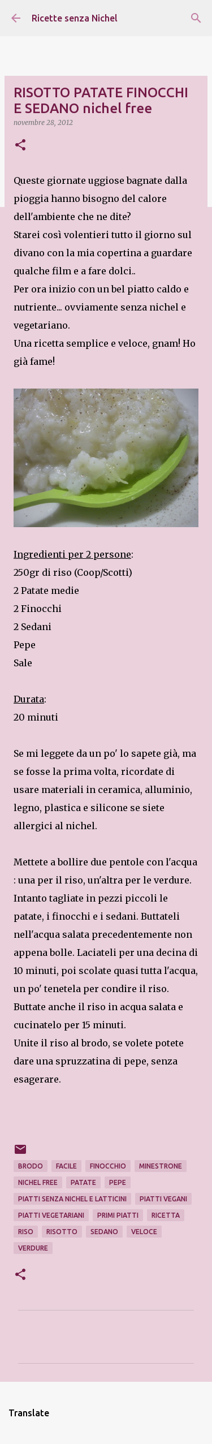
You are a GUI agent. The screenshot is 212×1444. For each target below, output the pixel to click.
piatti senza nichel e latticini (72, 1198)
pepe (117, 1182)
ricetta (166, 1215)
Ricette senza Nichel (75, 18)
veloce (144, 1231)
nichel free (38, 1182)
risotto (61, 1231)
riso (25, 1231)
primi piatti (118, 1215)
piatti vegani (163, 1198)
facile (66, 1166)
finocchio (108, 1166)
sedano (104, 1231)
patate (83, 1182)
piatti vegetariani (51, 1215)
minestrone (160, 1166)
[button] (20, 145)
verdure (33, 1248)
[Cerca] (196, 18)
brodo (30, 1166)
